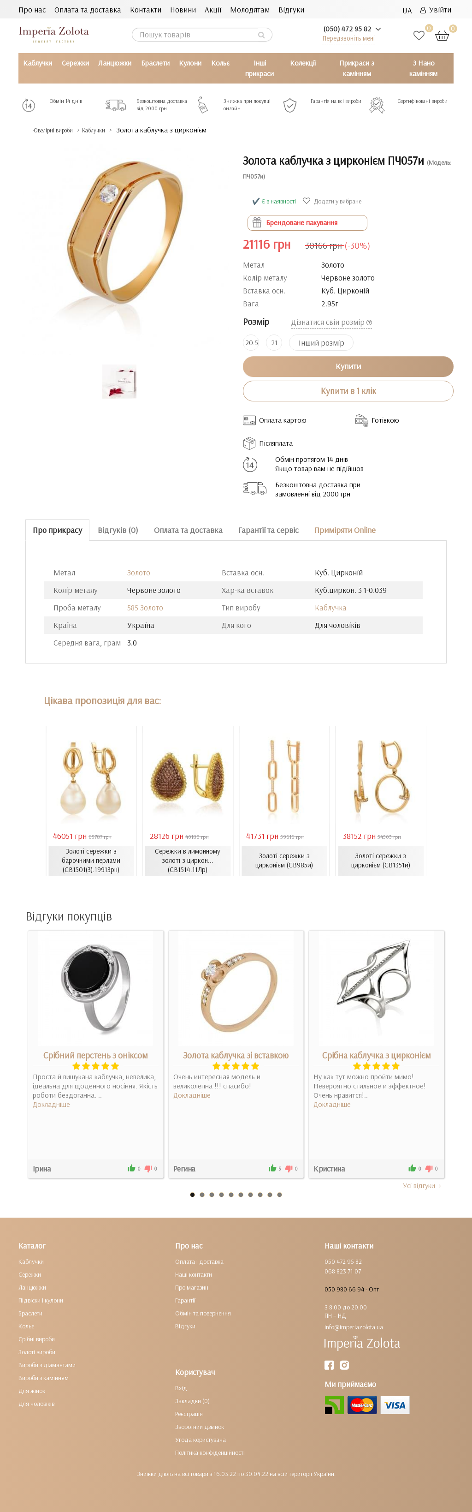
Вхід (181, 1387)
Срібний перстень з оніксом (95, 1054)
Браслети (155, 62)
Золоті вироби (36, 1351)
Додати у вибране (333, 201)
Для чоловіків (36, 1403)
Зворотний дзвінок (199, 1426)
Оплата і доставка (199, 1261)
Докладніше (51, 1103)
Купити (348, 366)
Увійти (435, 9)
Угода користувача (200, 1439)
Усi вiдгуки (422, 1184)
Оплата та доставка (87, 9)
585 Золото (145, 607)
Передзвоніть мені (348, 38)
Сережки (75, 62)
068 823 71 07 (342, 1271)
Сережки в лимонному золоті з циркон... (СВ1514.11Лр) (187, 860)
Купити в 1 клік (348, 390)
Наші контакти (193, 1274)
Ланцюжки (114, 62)
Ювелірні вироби (61, 130)
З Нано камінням (423, 68)
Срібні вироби (36, 1338)
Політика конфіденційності (210, 1452)
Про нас (32, 9)
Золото (138, 572)
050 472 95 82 (343, 1261)
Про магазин (191, 1287)
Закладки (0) (192, 1400)
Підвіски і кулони (40, 1300)
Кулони (190, 62)
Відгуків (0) (118, 530)
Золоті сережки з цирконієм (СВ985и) (284, 860)
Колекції (303, 62)
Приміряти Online (345, 530)
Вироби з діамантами (47, 1364)
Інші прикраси (259, 68)
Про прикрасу (57, 530)
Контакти (145, 9)
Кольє (220, 62)
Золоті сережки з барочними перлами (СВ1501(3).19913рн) (91, 860)
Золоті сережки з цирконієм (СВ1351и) (381, 860)
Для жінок (31, 1390)
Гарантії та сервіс (268, 530)
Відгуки (291, 9)
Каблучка (331, 607)
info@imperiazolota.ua (353, 1326)
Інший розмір (321, 342)
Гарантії (185, 1300)
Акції (213, 9)
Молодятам (250, 9)
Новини (183, 9)
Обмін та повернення (203, 1313)
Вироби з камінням (43, 1377)
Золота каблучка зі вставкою (236, 1054)
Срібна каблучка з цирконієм (376, 1054)
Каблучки (37, 62)
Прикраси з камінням (356, 68)
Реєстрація (189, 1413)
